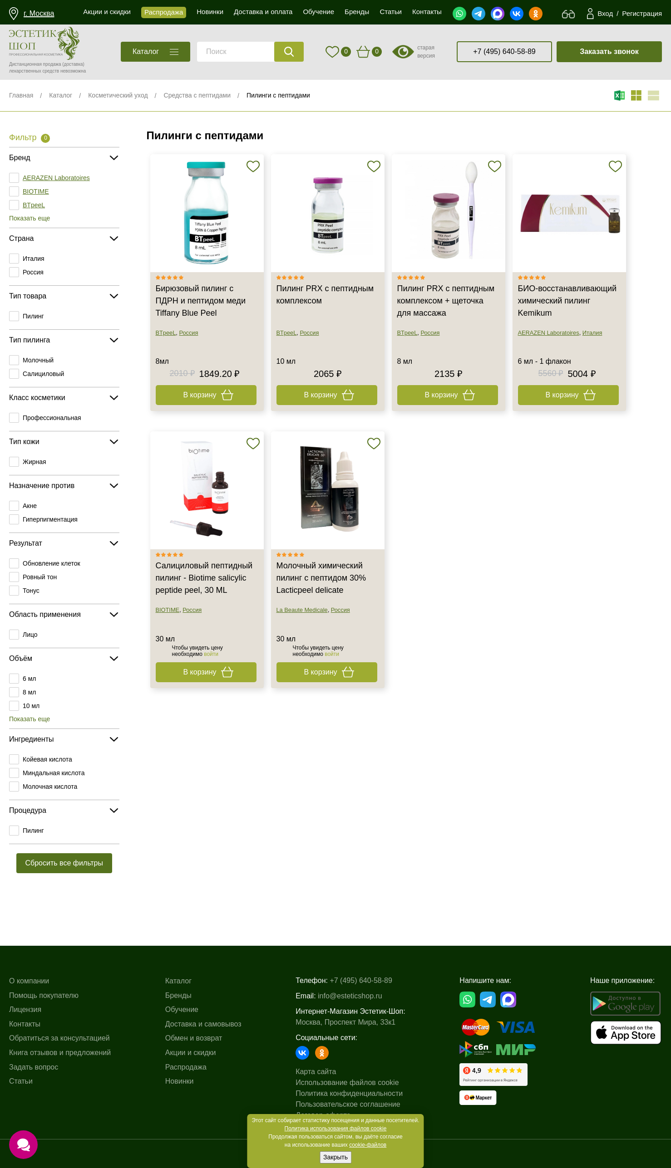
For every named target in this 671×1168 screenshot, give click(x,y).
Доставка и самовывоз (203, 1024)
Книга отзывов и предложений (60, 1052)
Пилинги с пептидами (278, 95)
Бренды (178, 995)
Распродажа (186, 1067)
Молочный (38, 360)
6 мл (29, 678)
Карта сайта (316, 1071)
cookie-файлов (367, 1145)
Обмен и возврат (193, 1038)
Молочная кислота (50, 786)
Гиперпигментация (50, 519)
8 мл (29, 692)
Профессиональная (52, 417)
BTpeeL (34, 205)
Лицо (30, 634)
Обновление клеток (51, 563)
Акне (30, 505)
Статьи (21, 1081)
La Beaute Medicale (302, 609)
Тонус (31, 590)
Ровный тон (40, 577)
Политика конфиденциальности (349, 1093)
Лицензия (25, 1009)
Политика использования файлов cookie (336, 1128)
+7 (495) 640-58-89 (504, 51)
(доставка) (73, 64)
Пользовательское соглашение (348, 1104)
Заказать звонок (609, 51)
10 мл (31, 705)
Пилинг (33, 316)
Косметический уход (118, 95)
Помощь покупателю (44, 995)
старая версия (426, 51)
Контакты (24, 1024)
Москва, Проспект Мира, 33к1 (345, 1022)
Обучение (181, 1009)
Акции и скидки (190, 1052)
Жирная (34, 461)
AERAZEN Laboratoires (56, 177)
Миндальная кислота (53, 773)
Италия (33, 258)
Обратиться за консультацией (59, 1038)
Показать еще (29, 218)
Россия (33, 272)
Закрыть (335, 1157)
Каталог (60, 95)
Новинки (179, 1081)
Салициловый (43, 373)
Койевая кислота (47, 759)
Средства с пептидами (197, 95)
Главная (21, 95)
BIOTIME (36, 191)
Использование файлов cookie (347, 1082)
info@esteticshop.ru (350, 996)
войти (211, 654)
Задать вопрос (33, 1067)
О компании (29, 981)
